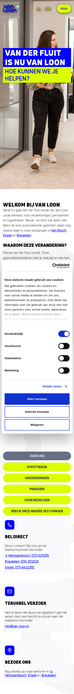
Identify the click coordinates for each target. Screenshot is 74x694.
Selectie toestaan (37, 411)
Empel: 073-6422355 (19, 567)
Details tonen (52, 386)
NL (39, 8)
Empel (7, 235)
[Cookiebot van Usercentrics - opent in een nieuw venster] (52, 265)
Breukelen (24, 235)
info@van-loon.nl (17, 626)
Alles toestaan (37, 399)
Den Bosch (58, 230)
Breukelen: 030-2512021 (22, 561)
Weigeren (37, 424)
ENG (48, 8)
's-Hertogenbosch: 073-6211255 (27, 556)
